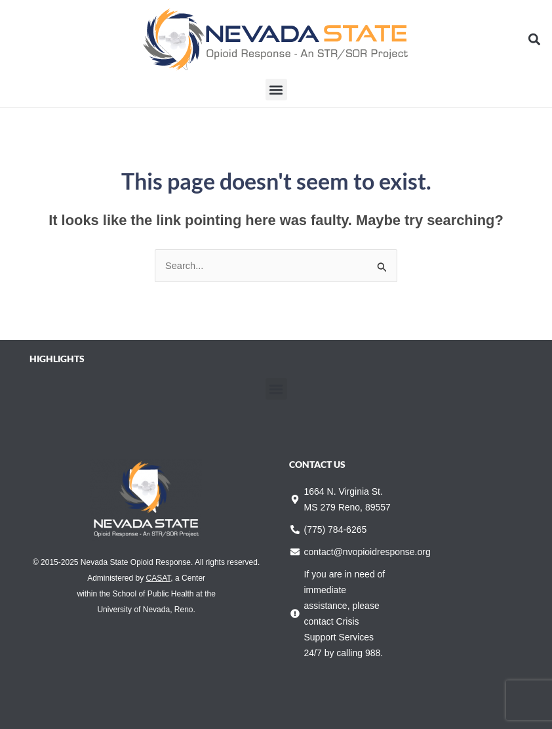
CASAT (158, 578)
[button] (534, 40)
